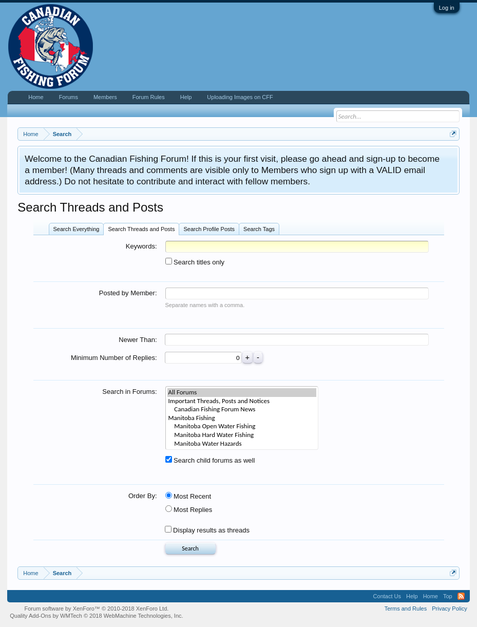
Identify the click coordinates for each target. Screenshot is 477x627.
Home (35, 97)
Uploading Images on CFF (240, 97)
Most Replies (189, 510)
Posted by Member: (128, 293)
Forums (68, 97)
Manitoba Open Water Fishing (241, 426)
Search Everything (76, 229)
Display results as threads (207, 530)
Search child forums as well (210, 460)
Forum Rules (148, 97)
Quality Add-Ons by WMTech (96, 616)
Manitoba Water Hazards (241, 444)
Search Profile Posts (209, 229)
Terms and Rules (406, 608)
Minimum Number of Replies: (114, 358)
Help (186, 97)
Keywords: (141, 246)
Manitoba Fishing (241, 418)
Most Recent (188, 496)
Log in (446, 8)
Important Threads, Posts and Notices (241, 401)
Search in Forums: (129, 391)
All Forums (241, 392)
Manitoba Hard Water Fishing (241, 435)
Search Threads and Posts (141, 229)
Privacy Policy (449, 608)
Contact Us (387, 596)
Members (105, 97)
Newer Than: (138, 340)
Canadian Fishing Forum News (241, 409)
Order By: (142, 496)
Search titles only (195, 262)
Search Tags (259, 229)
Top (447, 596)
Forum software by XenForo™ (97, 608)
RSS (461, 596)
